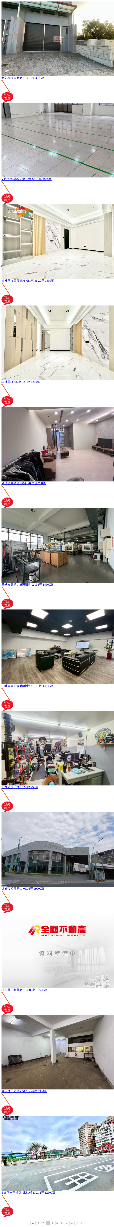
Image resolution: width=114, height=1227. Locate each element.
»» (72, 1223)
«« (33, 1223)
